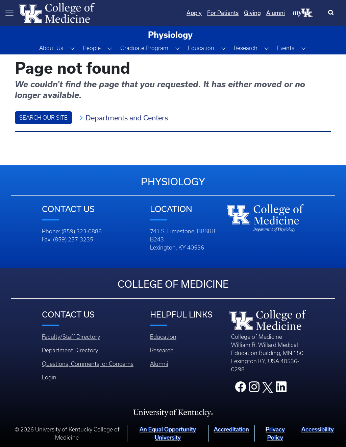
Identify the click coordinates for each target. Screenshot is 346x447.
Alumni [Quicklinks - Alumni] (275, 12)
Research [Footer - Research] (162, 350)
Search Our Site (43, 118)
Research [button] (245, 48)
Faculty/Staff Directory (71, 337)
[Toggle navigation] (9, 13)
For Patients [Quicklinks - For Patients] (223, 12)
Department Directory (70, 350)
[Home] (57, 12)
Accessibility (317, 429)
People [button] (92, 48)
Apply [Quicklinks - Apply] (194, 12)
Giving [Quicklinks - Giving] (252, 12)
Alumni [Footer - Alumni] (159, 364)
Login (49, 377)
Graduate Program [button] (144, 48)
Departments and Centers (126, 118)
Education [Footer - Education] (163, 337)
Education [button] (201, 48)
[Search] (332, 12)
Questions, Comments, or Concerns (87, 364)
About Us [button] (51, 48)
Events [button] (285, 48)
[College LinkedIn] (281, 389)
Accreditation (231, 429)
